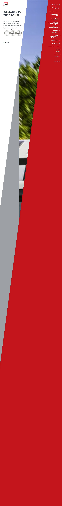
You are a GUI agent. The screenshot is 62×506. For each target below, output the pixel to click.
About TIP (58, 51)
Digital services (56, 31)
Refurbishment (53, 27)
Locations (55, 40)
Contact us (58, 49)
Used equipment (55, 36)
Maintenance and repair (54, 23)
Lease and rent (55, 14)
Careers (56, 43)
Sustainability (57, 54)
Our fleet (55, 19)
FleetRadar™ (57, 56)
